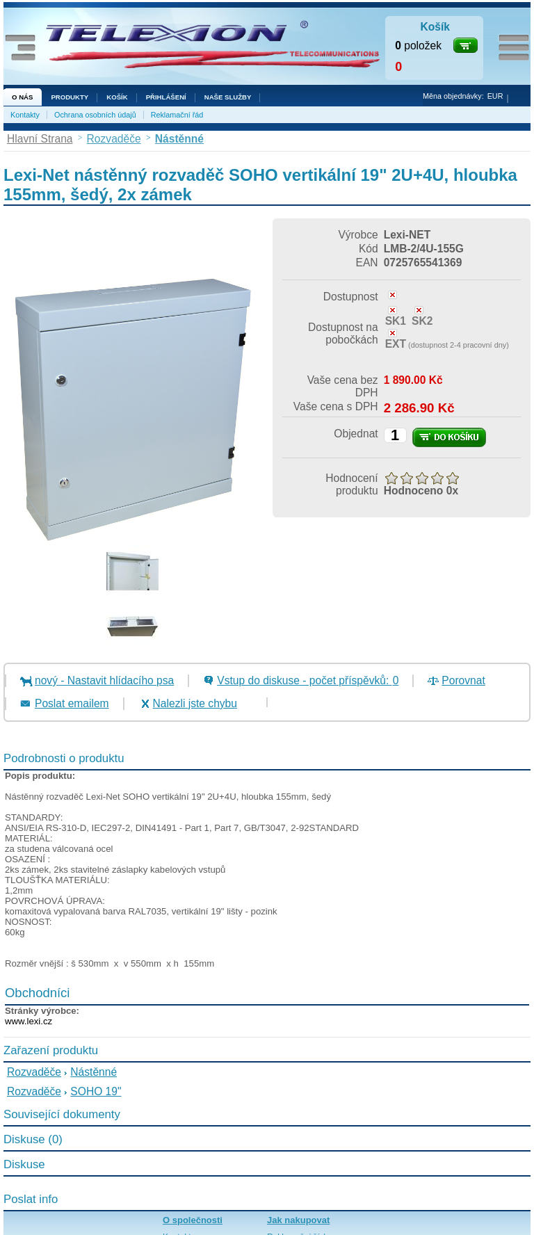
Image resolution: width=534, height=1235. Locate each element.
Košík (116, 97)
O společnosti (192, 1220)
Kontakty (25, 115)
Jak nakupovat (298, 1220)
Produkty (69, 97)
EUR (495, 96)
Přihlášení (166, 97)
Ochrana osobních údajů (95, 115)
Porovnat (463, 680)
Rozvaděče (34, 1072)
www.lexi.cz (28, 1021)
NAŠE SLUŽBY (228, 97)
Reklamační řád (177, 115)
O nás (22, 97)
